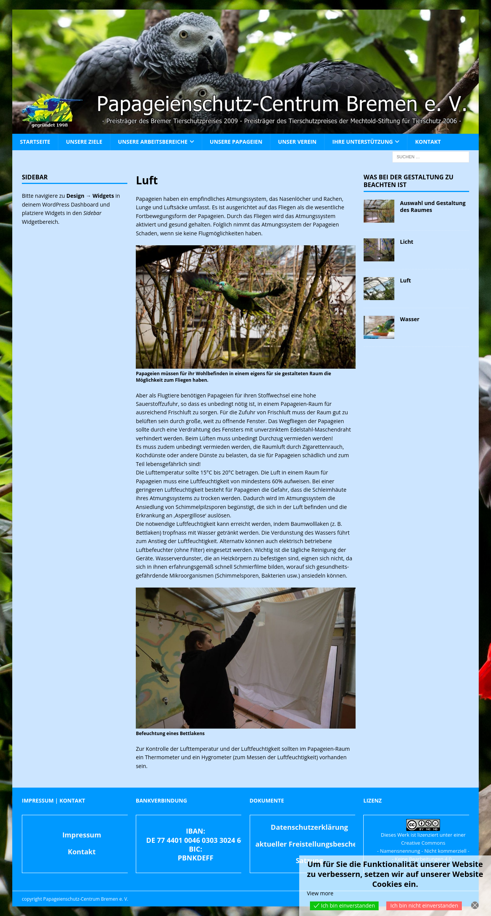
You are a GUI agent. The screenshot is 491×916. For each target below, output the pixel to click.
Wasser (410, 319)
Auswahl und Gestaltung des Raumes (433, 206)
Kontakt (428, 141)
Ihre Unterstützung (362, 141)
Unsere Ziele (84, 141)
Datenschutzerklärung (309, 827)
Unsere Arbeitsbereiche (153, 141)
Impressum (81, 834)
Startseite (35, 141)
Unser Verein (297, 141)
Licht (407, 241)
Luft (405, 280)
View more (320, 893)
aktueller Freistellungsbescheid (309, 844)
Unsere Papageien (236, 141)
